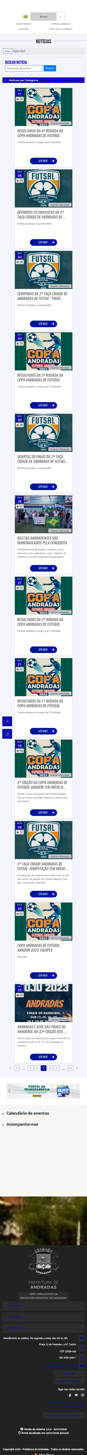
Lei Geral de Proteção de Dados (64, 1415)
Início (7, 51)
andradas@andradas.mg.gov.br (60, 1365)
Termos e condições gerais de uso (65, 1401)
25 (70, 1068)
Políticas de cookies (73, 1405)
